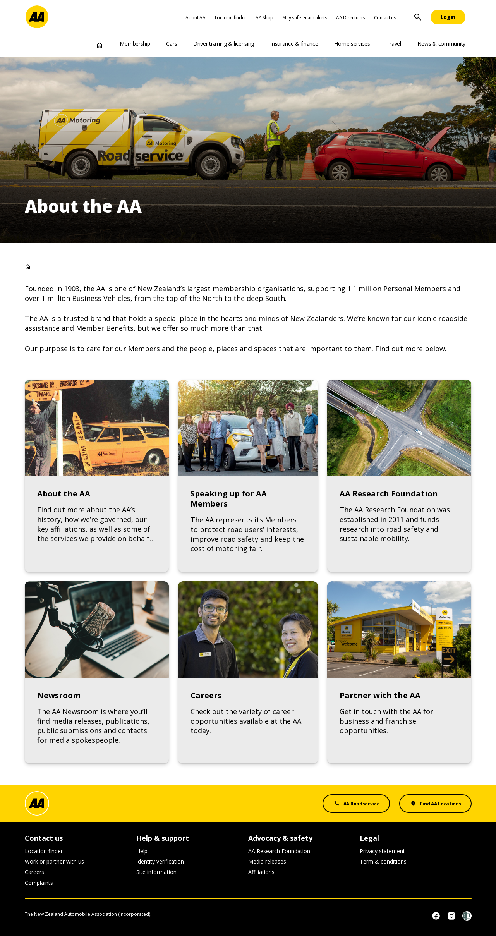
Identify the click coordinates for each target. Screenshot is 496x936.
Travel (393, 43)
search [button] (417, 17)
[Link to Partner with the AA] (399, 672)
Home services (352, 43)
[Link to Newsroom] (97, 672)
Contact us (385, 17)
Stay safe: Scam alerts (305, 17)
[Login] (448, 17)
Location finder (231, 17)
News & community (441, 43)
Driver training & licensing (223, 43)
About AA (195, 17)
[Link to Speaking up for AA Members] (248, 476)
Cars (171, 43)
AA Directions (350, 17)
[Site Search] (417, 17)
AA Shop (264, 17)
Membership (135, 43)
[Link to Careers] (248, 672)
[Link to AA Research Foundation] (399, 476)
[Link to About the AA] (97, 476)
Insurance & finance (294, 43)
